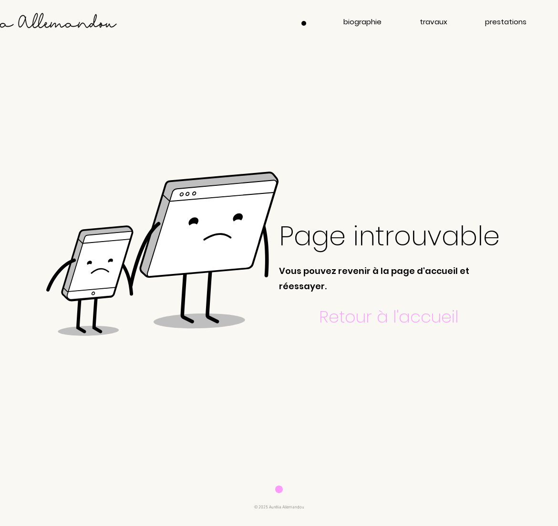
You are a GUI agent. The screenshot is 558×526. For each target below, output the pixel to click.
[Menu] (303, 23)
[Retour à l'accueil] (389, 316)
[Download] (278, 489)
